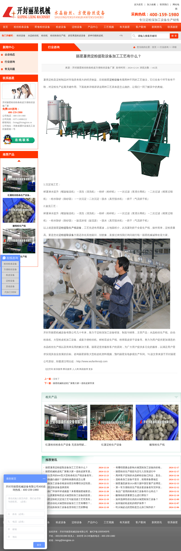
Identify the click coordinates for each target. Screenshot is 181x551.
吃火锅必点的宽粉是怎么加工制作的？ (136, 507)
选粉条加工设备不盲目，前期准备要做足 (137, 479)
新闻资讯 (157, 27)
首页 (5, 27)
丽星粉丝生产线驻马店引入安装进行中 (136, 471)
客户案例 (141, 27)
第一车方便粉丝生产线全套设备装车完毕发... (139, 487)
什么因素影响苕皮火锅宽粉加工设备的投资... (68, 495)
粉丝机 (44, 35)
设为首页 (138, 4)
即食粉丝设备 (42, 27)
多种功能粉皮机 (95, 35)
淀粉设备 (77, 27)
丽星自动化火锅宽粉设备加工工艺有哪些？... (68, 503)
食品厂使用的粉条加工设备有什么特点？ (137, 491)
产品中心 (93, 27)
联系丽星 (173, 27)
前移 (19, 162)
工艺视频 (109, 27)
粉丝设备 (21, 35)
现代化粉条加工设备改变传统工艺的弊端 (66, 507)
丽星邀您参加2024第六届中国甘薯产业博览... (139, 483)
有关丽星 (125, 27)
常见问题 (10, 69)
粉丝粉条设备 (21, 27)
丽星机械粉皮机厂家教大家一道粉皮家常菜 (73, 383)
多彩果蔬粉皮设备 (76, 35)
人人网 (75, 369)
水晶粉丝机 (33, 35)
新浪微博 (58, 369)
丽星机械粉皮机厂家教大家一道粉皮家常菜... (68, 471)
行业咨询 (10, 61)
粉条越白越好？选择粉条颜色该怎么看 (65, 479)
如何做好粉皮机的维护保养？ (131, 503)
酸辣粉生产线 (19, 226)
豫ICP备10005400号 (100, 531)
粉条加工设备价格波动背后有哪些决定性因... (68, 483)
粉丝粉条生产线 (58, 35)
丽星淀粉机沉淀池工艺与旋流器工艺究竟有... (68, 499)
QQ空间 (49, 369)
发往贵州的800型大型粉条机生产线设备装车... (69, 475)
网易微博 (83, 369)
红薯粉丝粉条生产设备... (19, 195)
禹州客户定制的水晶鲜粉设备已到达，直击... (139, 475)
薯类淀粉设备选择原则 (57, 487)
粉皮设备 (61, 27)
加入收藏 (151, 4)
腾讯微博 (67, 369)
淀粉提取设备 (66, 235)
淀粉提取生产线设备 (70, 227)
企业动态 (10, 54)
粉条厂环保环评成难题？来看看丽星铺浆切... (68, 491)
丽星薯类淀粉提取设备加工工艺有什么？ (66, 467)
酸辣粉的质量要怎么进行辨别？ (132, 495)
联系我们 (164, 4)
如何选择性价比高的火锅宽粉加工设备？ (137, 499)
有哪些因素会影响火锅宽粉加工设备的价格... (139, 467)
